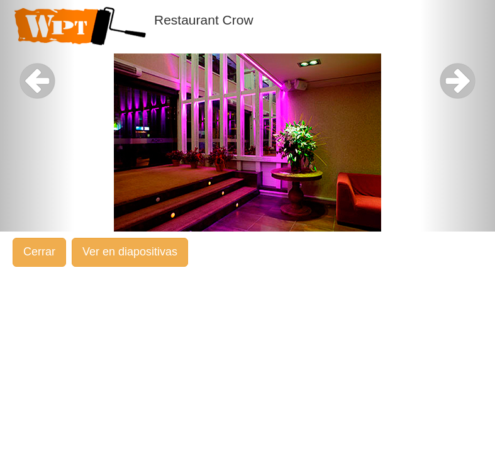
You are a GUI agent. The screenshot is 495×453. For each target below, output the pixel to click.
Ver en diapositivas (129, 251)
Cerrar (39, 251)
